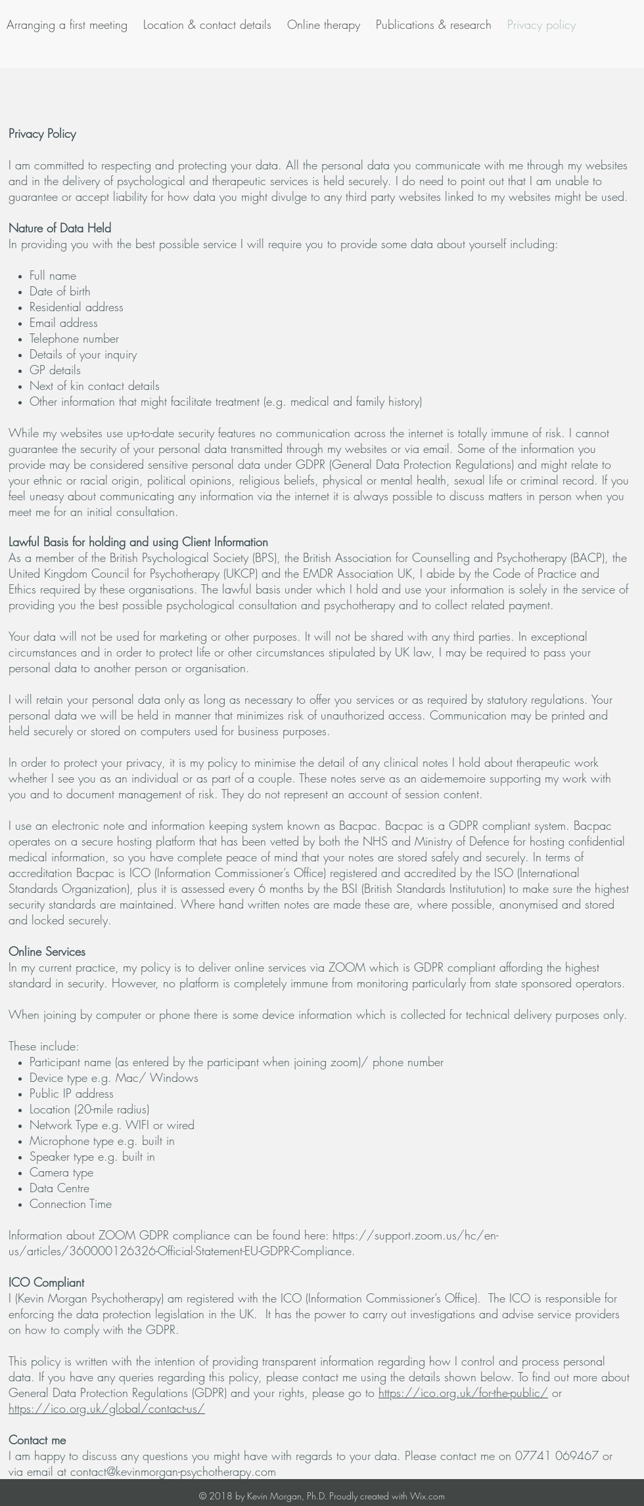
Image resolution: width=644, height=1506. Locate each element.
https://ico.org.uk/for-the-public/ (463, 1392)
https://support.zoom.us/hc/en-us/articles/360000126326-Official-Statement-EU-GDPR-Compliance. (253, 1243)
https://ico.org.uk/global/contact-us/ (107, 1408)
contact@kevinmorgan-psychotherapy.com (173, 1471)
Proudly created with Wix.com (387, 1496)
